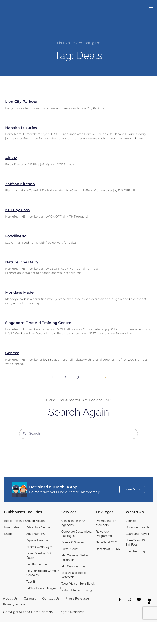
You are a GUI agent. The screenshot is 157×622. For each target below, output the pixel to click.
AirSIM (11, 158)
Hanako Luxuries (21, 128)
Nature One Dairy (21, 262)
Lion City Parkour (21, 101)
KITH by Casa (17, 210)
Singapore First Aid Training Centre (38, 323)
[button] (153, 7)
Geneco (12, 353)
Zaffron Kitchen (20, 184)
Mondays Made (19, 292)
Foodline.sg (16, 236)
